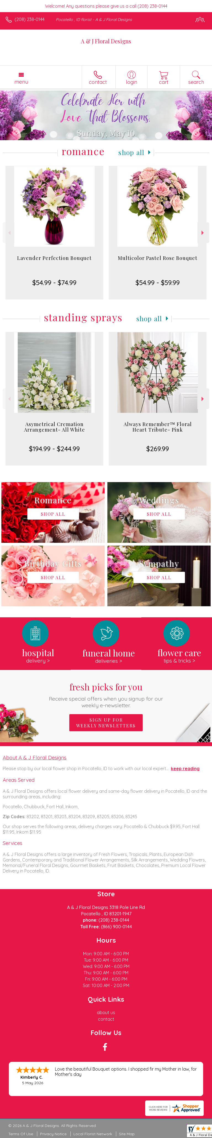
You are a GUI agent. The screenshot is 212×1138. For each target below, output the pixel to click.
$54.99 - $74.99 (54, 282)
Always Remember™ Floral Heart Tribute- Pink (158, 427)
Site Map (127, 1133)
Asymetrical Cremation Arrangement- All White (54, 427)
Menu (21, 81)
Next (203, 232)
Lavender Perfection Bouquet (54, 258)
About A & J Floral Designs (35, 757)
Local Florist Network (92, 1133)
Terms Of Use (20, 1133)
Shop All (131, 152)
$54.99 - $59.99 (158, 282)
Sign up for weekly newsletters (106, 722)
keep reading (185, 768)
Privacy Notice (53, 1133)
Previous (9, 232)
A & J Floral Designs (106, 41)
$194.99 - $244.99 (54, 449)
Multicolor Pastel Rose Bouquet (157, 258)
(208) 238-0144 (29, 19)
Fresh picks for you (106, 695)
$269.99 (157, 449)
